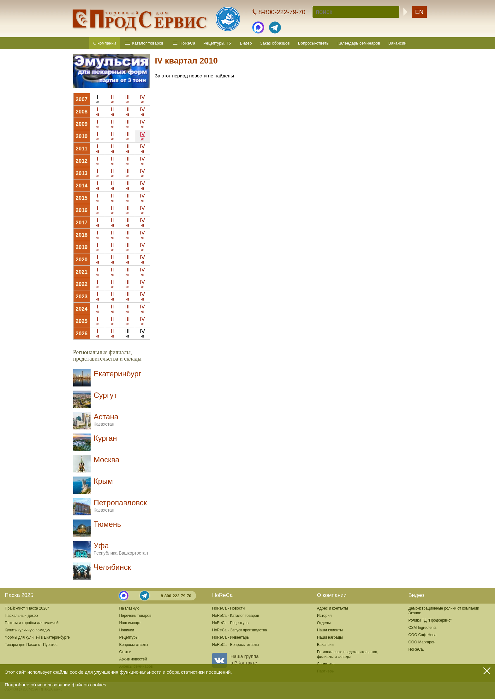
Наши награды (330, 637)
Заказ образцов (275, 43)
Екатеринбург (117, 373)
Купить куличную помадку (27, 630)
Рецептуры (128, 637)
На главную (129, 608)
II (112, 99)
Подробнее (17, 684)
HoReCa (187, 43)
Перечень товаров (135, 615)
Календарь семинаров (358, 43)
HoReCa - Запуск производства (239, 630)
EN (419, 12)
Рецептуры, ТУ (217, 43)
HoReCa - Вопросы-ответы (235, 644)
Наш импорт (129, 623)
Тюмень (107, 524)
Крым (103, 481)
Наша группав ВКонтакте (235, 659)
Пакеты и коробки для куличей (31, 623)
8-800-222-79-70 (176, 595)
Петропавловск (120, 505)
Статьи (125, 652)
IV (142, 99)
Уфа (121, 548)
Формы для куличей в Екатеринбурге (37, 637)
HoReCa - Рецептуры (230, 623)
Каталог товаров (147, 43)
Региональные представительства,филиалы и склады (347, 654)
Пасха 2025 (19, 595)
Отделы (324, 623)
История (324, 615)
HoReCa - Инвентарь (230, 637)
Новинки (126, 630)
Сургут (105, 395)
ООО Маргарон (421, 642)
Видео (246, 43)
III (127, 99)
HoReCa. (416, 649)
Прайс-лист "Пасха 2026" (27, 608)
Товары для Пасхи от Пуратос (31, 644)
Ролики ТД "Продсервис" (429, 620)
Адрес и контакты (332, 608)
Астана (106, 419)
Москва (107, 459)
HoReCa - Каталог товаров (235, 615)
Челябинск (112, 567)
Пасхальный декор (21, 615)
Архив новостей (133, 659)
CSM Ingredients (422, 627)
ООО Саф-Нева (422, 635)
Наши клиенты (330, 630)
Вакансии (397, 43)
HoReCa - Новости (228, 608)
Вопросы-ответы (313, 43)
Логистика (326, 664)
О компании (104, 43)
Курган (105, 438)
